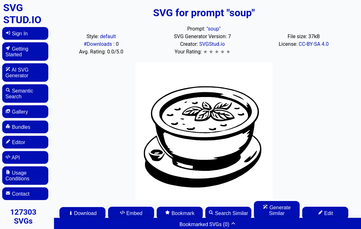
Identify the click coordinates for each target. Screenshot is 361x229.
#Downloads (98, 44)
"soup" (214, 29)
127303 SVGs (23, 217)
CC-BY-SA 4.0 (314, 44)
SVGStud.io (212, 44)
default (108, 36)
